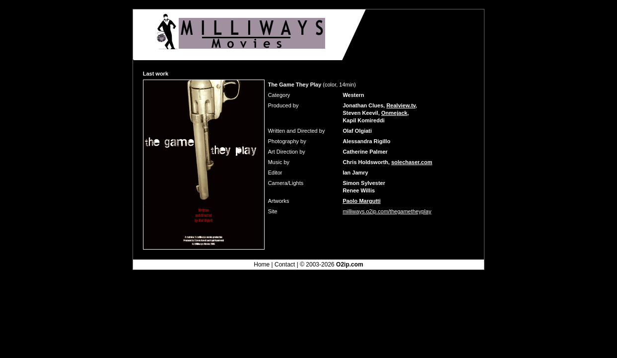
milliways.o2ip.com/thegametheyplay (387, 211)
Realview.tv (400, 105)
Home (262, 264)
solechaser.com (411, 162)
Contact (284, 264)
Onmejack (394, 113)
